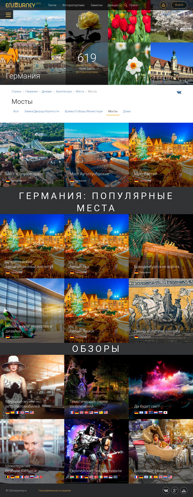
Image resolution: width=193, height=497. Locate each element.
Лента (52, 5)
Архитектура (64, 91)
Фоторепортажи (73, 5)
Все (16, 111)
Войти (179, 5)
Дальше (115, 5)
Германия (31, 91)
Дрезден (47, 91)
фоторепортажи (87, 72)
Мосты (113, 111)
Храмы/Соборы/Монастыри (84, 111)
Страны (16, 91)
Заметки (96, 5)
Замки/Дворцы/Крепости (41, 111)
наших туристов (86, 65)
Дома (126, 111)
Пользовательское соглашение (55, 490)
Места (80, 91)
